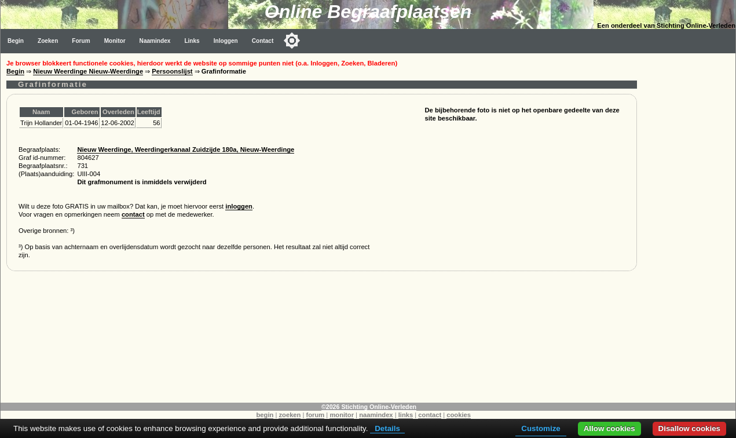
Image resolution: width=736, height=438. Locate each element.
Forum (81, 41)
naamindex (376, 414)
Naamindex (155, 41)
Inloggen (226, 41)
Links (191, 41)
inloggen (238, 206)
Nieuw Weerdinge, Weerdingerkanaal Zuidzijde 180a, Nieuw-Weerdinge (185, 149)
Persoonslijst (172, 71)
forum (315, 414)
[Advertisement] (689, 227)
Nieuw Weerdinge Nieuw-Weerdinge (88, 71)
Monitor (115, 41)
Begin (16, 41)
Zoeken (48, 41)
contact (133, 214)
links (405, 414)
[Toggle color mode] (291, 40)
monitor (341, 414)
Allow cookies (609, 428)
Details (387, 428)
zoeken (290, 414)
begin (265, 414)
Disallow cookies (689, 428)
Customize (540, 428)
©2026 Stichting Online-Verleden (368, 406)
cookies (458, 414)
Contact (263, 41)
